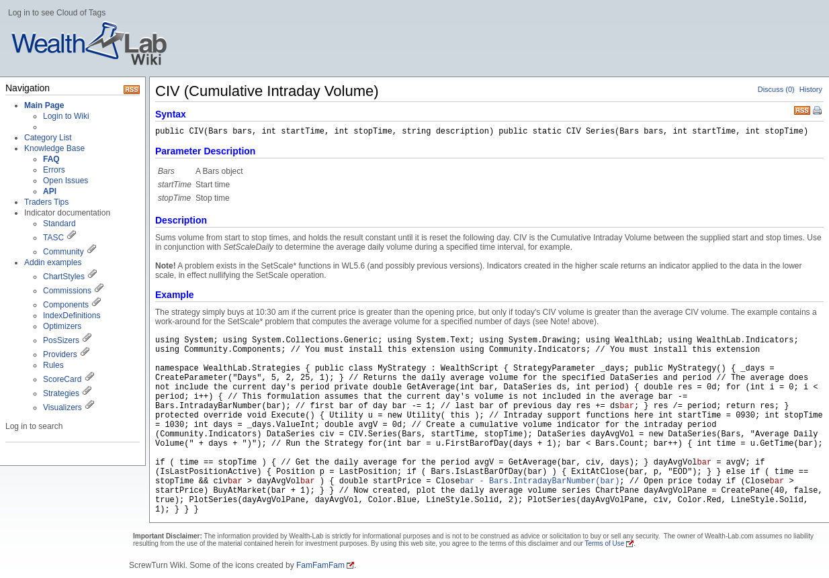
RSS (802, 109)
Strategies (61, 393)
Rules (53, 365)
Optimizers (62, 326)
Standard (59, 223)
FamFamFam (320, 565)
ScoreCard (62, 379)
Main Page (44, 105)
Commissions (67, 290)
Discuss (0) (776, 89)
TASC (53, 237)
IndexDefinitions (71, 315)
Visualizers (62, 407)
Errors (54, 170)
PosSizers (61, 340)
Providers (60, 354)
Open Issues (65, 180)
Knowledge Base (54, 148)
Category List (48, 137)
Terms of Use (604, 543)
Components (66, 304)
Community (63, 251)
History (810, 89)
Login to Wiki (66, 116)
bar (626, 406)
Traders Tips (46, 202)
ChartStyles (64, 276)
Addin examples (52, 262)
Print (818, 111)
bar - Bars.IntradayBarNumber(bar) (540, 481)
